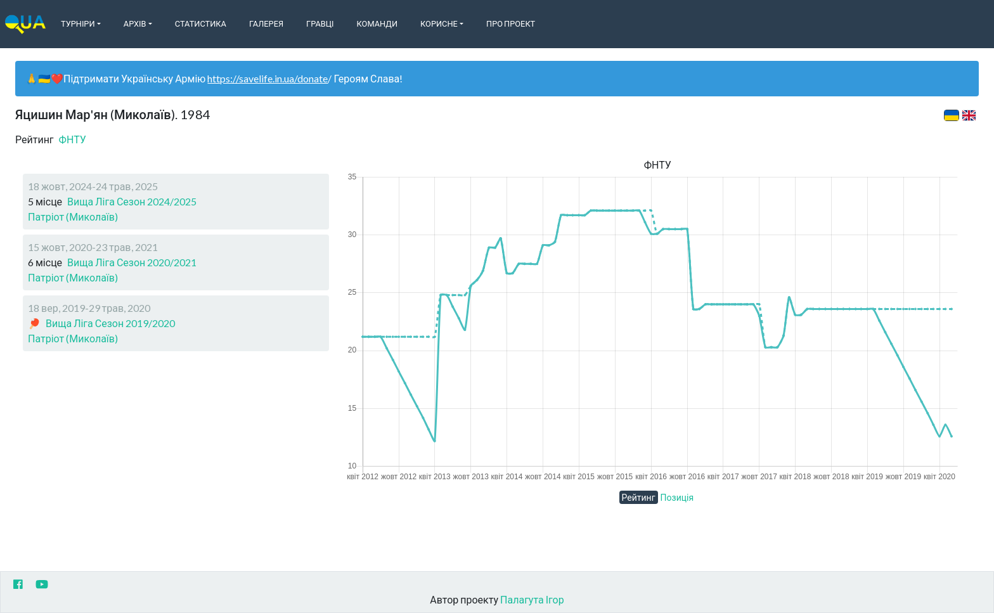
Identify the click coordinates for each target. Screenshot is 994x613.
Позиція (677, 497)
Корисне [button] (439, 23)
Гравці (320, 23)
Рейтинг (638, 497)
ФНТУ (72, 139)
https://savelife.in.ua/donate (267, 78)
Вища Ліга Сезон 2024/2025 (132, 201)
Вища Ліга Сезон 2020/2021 (132, 262)
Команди (377, 23)
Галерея (266, 23)
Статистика (200, 23)
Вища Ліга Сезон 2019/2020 (110, 323)
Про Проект (510, 23)
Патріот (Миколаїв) (73, 216)
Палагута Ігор (532, 599)
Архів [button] (135, 23)
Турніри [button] (78, 23)
